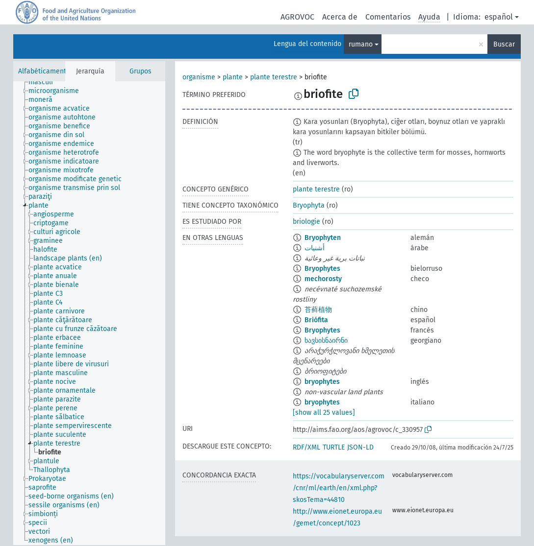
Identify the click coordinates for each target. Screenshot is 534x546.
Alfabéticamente (44, 71)
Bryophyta (309, 205)
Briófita (316, 320)
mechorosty (323, 279)
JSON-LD (360, 447)
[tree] (89, 313)
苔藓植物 (318, 310)
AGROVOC (297, 17)
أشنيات (315, 248)
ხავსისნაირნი (326, 340)
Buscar (504, 44)
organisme (198, 77)
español (498, 17)
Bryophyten (323, 238)
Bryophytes (322, 268)
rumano (361, 44)
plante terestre (273, 77)
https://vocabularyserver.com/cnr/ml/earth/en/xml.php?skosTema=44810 (338, 488)
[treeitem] (45, 82)
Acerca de (339, 17)
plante (233, 77)
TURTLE (334, 447)
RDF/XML (306, 447)
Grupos (140, 71)
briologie (306, 221)
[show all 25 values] (324, 412)
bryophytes (322, 382)
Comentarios (387, 17)
